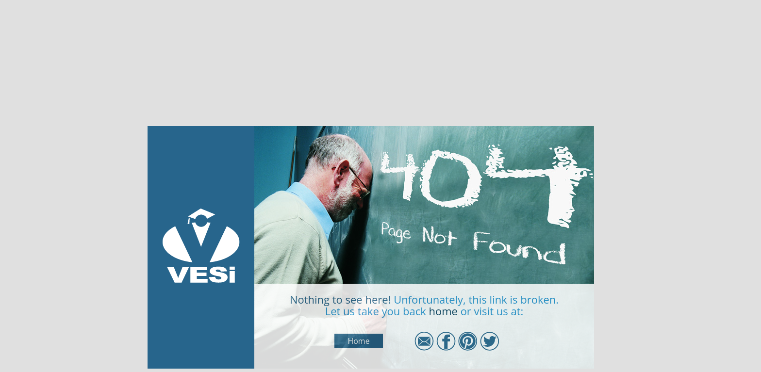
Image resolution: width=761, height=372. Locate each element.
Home (358, 341)
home (443, 311)
